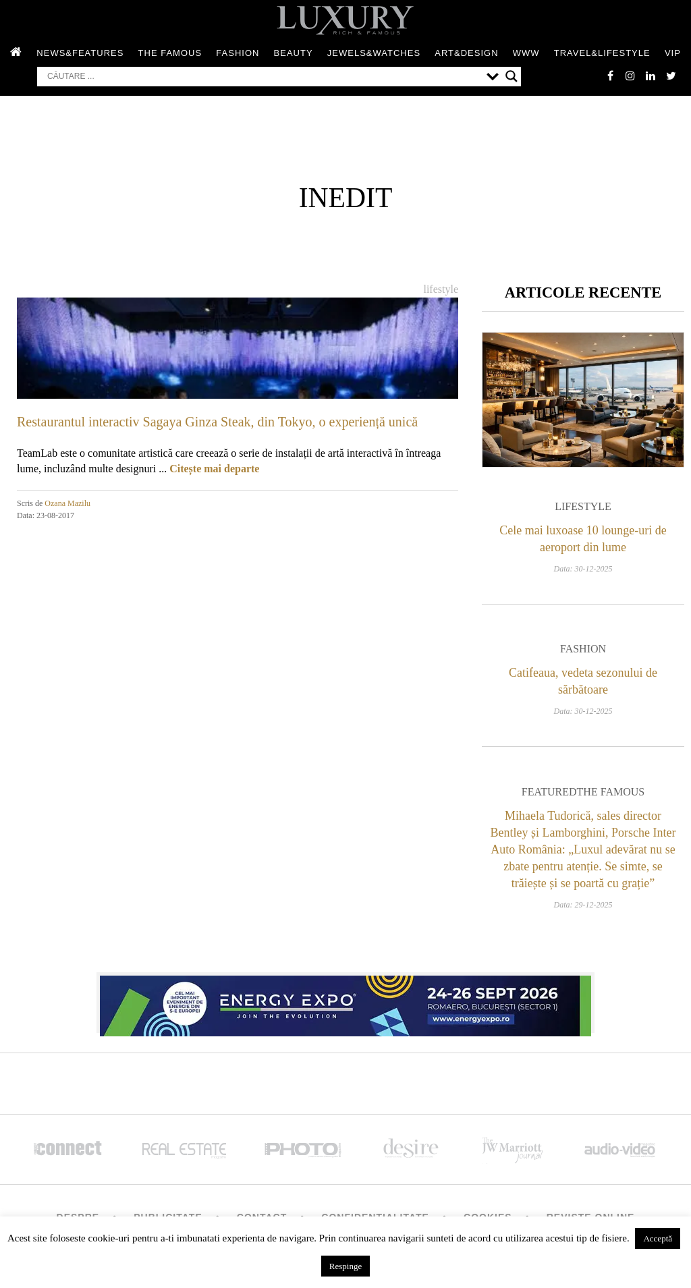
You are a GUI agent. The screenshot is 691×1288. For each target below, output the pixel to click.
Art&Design (466, 53)
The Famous (170, 53)
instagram (630, 75)
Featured (549, 791)
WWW (526, 53)
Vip (673, 53)
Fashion (237, 53)
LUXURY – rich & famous (345, 20)
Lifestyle (440, 289)
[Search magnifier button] (511, 76)
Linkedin (650, 75)
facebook (610, 75)
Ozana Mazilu (67, 503)
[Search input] (263, 76)
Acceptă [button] (657, 1238)
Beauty (293, 53)
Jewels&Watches (373, 53)
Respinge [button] (345, 1266)
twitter (671, 75)
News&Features (79, 53)
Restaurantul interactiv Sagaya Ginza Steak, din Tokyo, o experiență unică (217, 421)
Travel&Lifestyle (602, 53)
